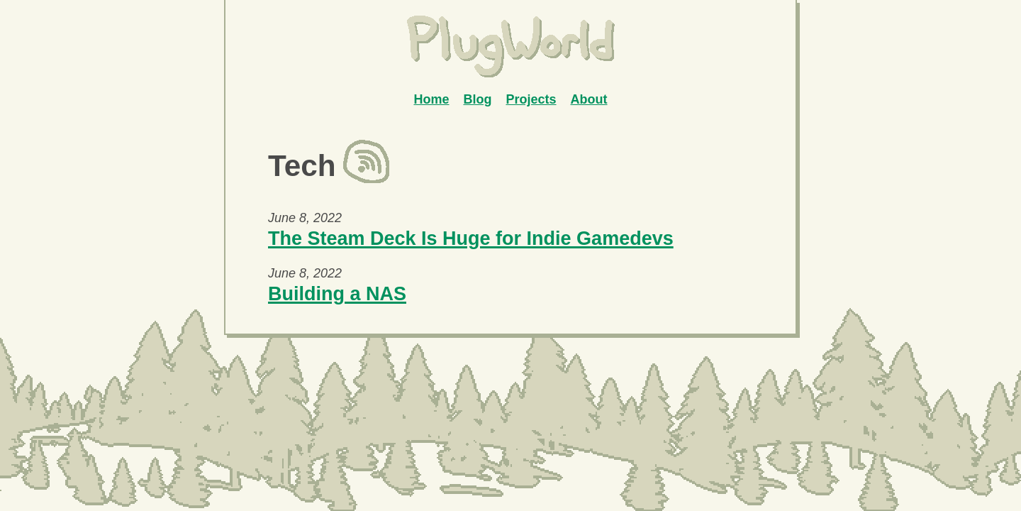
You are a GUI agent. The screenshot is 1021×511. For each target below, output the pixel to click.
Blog (477, 99)
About (589, 99)
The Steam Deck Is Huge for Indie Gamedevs (471, 238)
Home (431, 99)
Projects (531, 99)
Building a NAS (337, 293)
